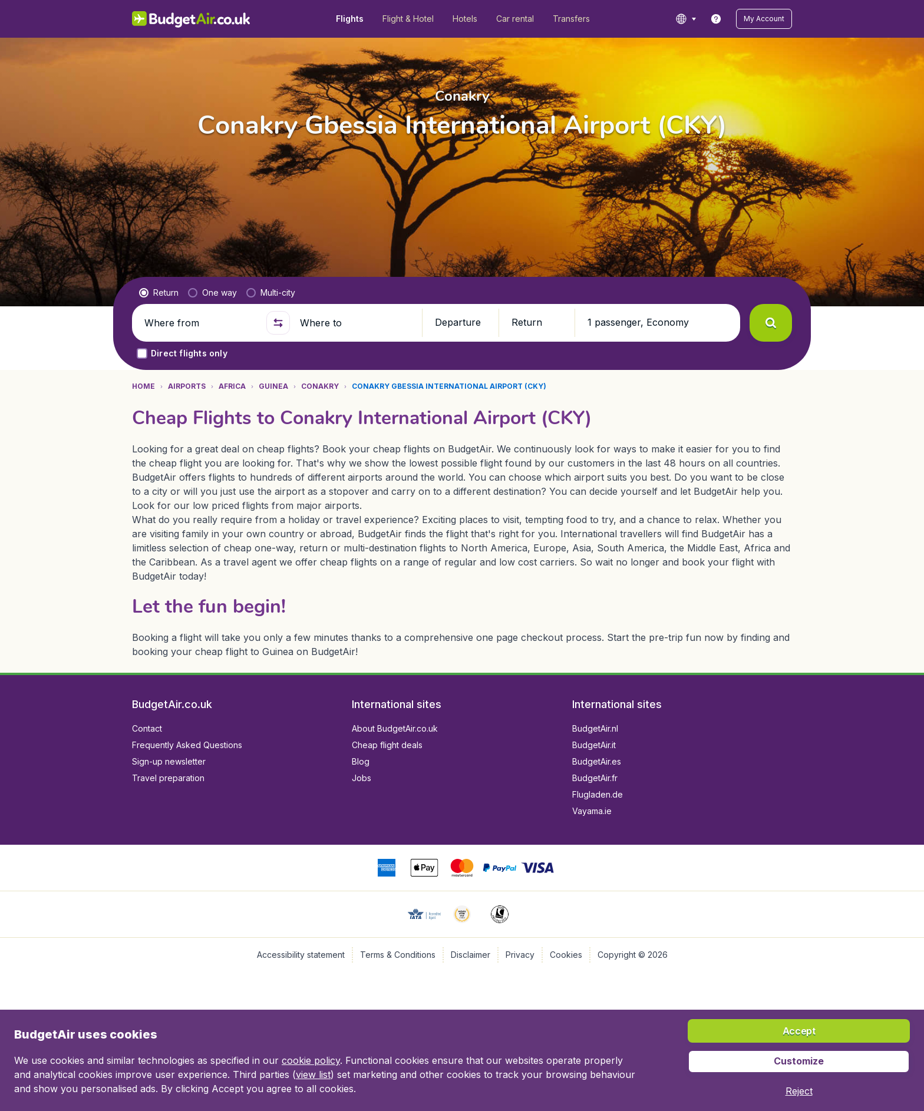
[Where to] (356, 323)
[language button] (685, 19)
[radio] (159, 292)
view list (313, 1074)
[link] (716, 19)
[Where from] (200, 323)
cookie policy (311, 1060)
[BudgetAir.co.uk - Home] (191, 19)
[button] (764, 19)
